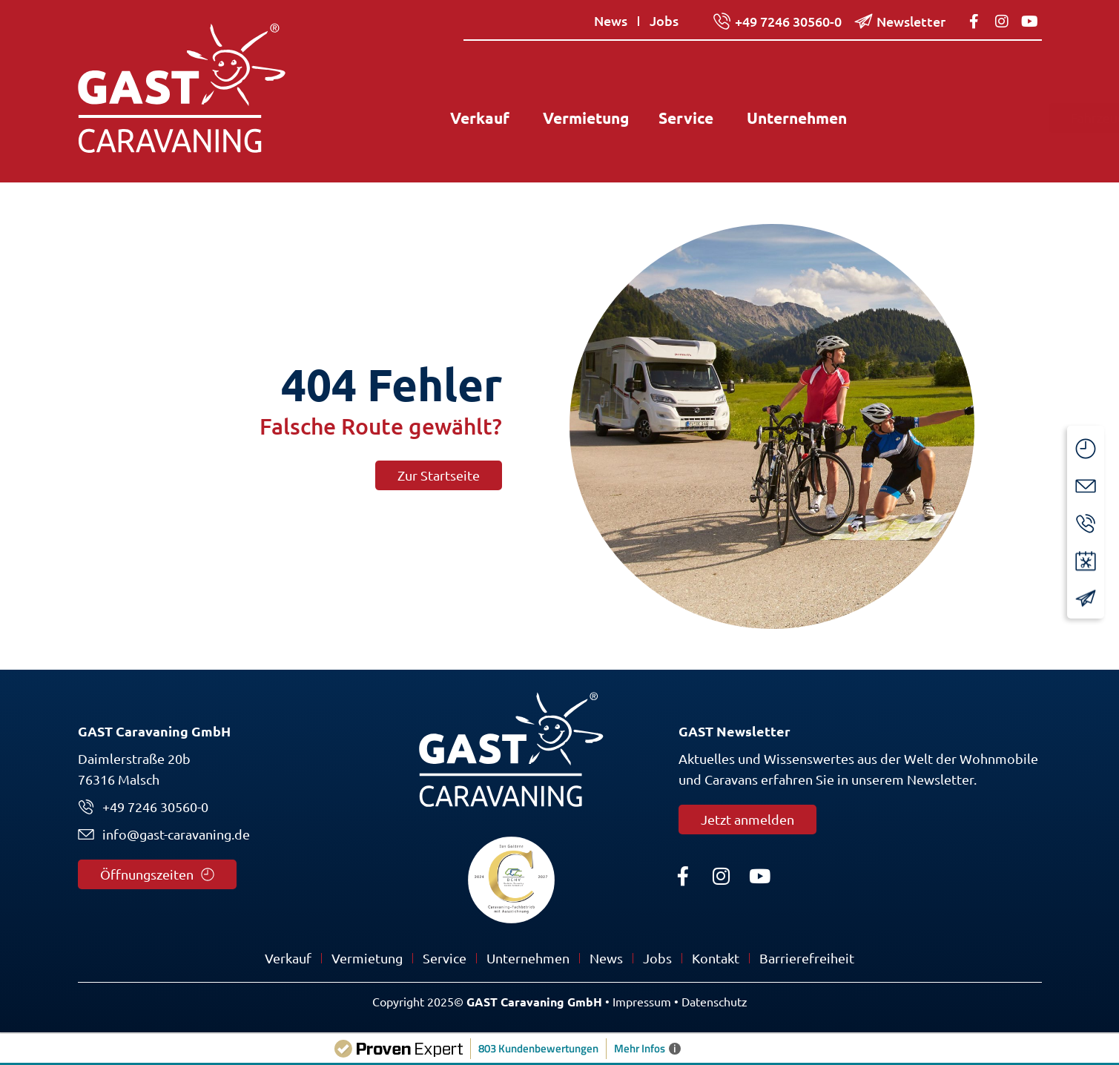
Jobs (657, 958)
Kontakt (715, 958)
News (606, 958)
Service (444, 958)
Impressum (642, 1002)
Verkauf (288, 958)
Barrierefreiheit (806, 958)
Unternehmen (528, 958)
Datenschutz (714, 1002)
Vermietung (367, 958)
